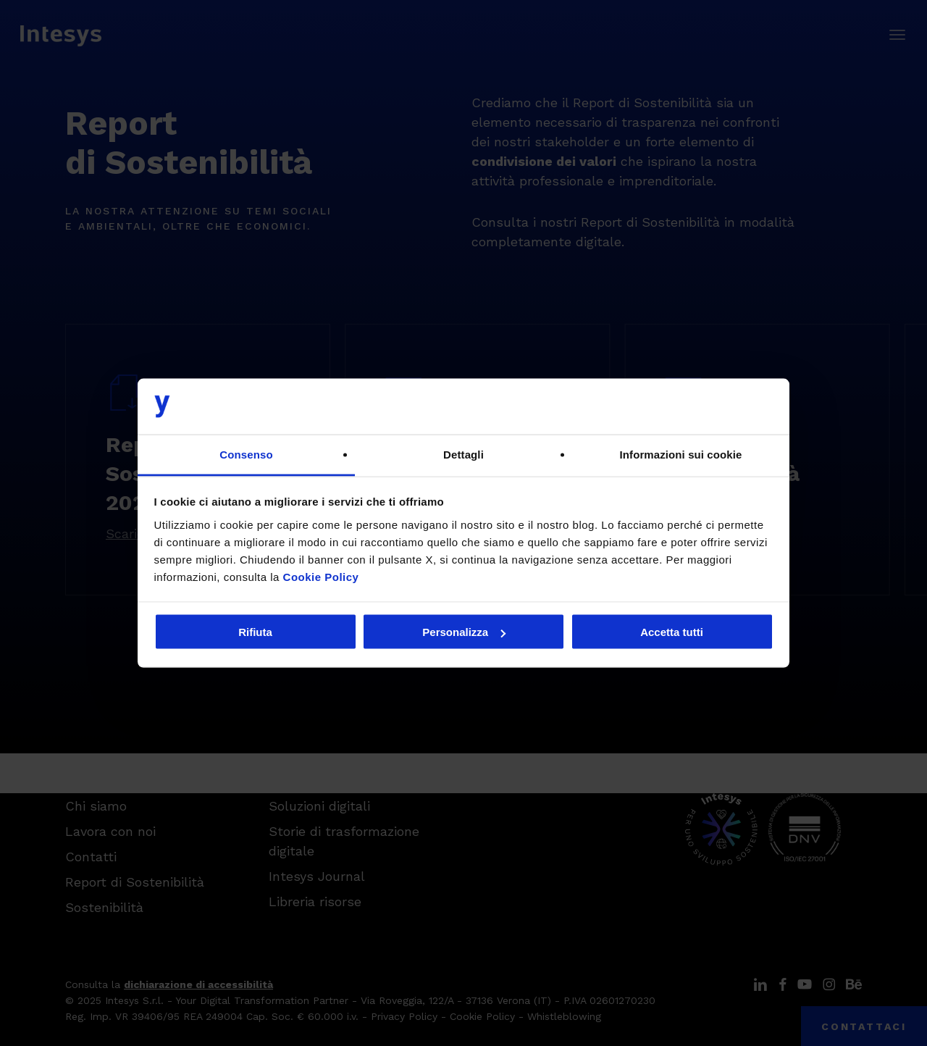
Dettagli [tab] (463, 454)
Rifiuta (255, 632)
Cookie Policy (321, 576)
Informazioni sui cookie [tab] (681, 454)
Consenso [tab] (245, 454)
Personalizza (464, 632)
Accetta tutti (671, 632)
